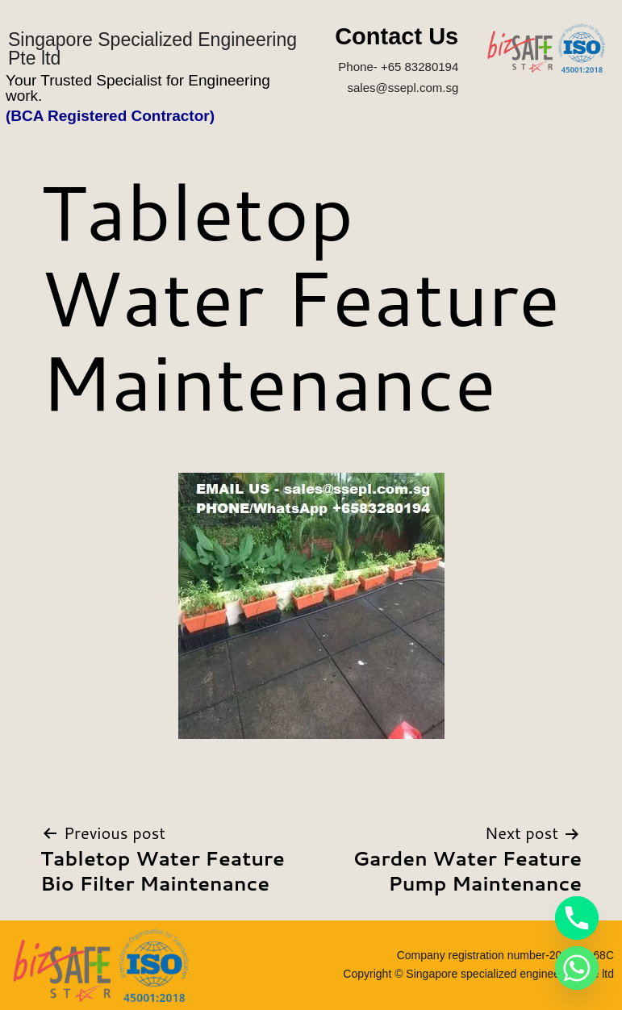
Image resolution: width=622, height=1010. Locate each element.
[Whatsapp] (577, 968)
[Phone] (577, 918)
